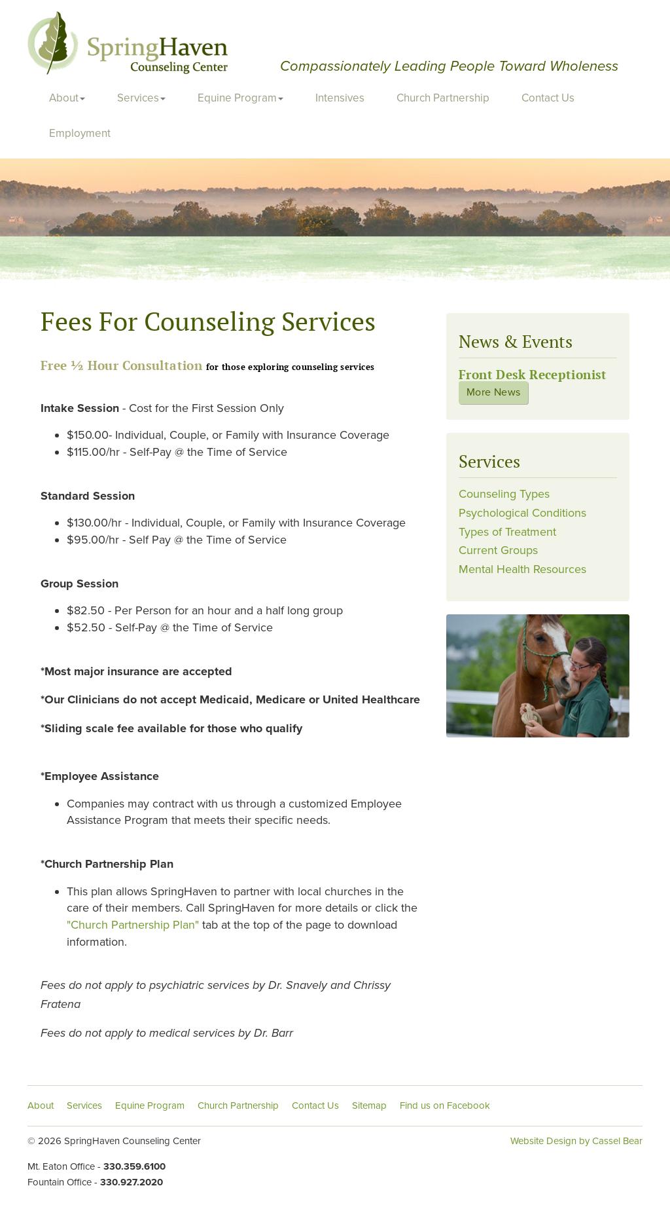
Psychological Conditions (522, 513)
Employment (80, 133)
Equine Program (240, 98)
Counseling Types (504, 494)
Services (141, 98)
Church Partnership (443, 98)
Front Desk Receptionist (533, 374)
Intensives (339, 98)
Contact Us (547, 98)
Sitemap (369, 1105)
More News (493, 392)
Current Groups (498, 550)
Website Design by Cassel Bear (576, 1141)
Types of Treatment (507, 532)
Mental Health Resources (522, 569)
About (67, 98)
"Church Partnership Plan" (134, 925)
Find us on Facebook (445, 1105)
